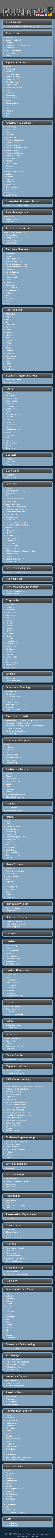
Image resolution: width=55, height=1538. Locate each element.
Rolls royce (10, 1049)
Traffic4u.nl (10, 1449)
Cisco (8, 322)
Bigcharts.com (11, 398)
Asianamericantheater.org (16, 232)
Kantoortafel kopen (13, 380)
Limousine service (13, 1070)
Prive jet (9, 1235)
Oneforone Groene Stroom (16, 731)
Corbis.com (10, 409)
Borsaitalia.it (11, 404)
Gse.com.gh (11, 419)
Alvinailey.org (11, 137)
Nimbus (9, 1203)
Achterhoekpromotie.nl (15, 1248)
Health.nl (9, 1431)
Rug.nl (8, 100)
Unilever (9, 361)
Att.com (9, 169)
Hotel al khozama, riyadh (15, 924)
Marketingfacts (11, 1402)
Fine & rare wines (13, 697)
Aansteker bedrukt (13, 1038)
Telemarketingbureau (14, 961)
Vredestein (10, 369)
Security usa (11, 478)
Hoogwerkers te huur (14, 87)
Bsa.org (9, 496)
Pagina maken (32, 1534)
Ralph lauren (11, 897)
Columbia (9, 1296)
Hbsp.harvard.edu (13, 530)
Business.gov (11, 501)
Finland (9, 1304)
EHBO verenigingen (14, 1359)
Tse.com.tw (10, 448)
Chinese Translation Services (17, 507)
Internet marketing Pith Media (17, 1362)
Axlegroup (10, 977)
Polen (8, 1322)
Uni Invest (10, 359)
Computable (11, 1168)
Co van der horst (12, 951)
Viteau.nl (9, 106)
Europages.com (12, 517)
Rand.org (9, 654)
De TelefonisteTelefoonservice (17, 1102)
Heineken (9, 332)
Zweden (9, 1335)
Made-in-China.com (13, 240)
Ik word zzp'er (11, 1523)
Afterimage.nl (11, 1251)
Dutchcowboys (11, 1397)
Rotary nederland (13, 911)
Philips (8, 348)
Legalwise (10, 990)
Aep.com (9, 132)
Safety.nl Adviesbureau (15, 1367)
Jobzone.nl (10, 48)
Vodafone (9, 364)
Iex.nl (8, 90)
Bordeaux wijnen (12, 692)
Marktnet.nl (10, 53)
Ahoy (8, 393)
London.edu (10, 543)
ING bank (9, 335)
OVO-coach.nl (11, 98)
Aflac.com (10, 135)
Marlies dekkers (12, 887)
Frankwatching (11, 1399)
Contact (34, 1537)
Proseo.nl (9, 1497)
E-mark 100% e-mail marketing (18, 1181)
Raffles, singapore (13, 927)
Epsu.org (9, 752)
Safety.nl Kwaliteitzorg (14, 996)
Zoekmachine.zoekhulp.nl (16, 1460)
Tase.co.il (9, 446)
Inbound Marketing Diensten (17, 1105)
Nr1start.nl (10, 1491)
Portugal (9, 1325)
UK (7, 1330)
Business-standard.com (15, 499)
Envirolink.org (11, 514)
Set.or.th (9, 440)
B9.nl (8, 1476)
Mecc (8, 432)
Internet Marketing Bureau (16, 1107)
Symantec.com (12, 662)
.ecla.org (9, 747)
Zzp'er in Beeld (12, 1526)
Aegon (8, 317)
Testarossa (10, 707)
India (8, 1309)
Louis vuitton (11, 884)
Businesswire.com (13, 504)
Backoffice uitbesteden (15, 871)
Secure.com (10, 660)
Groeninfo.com (12, 1428)
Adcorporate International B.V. (17, 1142)
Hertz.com (10, 628)
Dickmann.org (11, 1253)
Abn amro (10, 216)
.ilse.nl (8, 1415)
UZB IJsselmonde (13, 1219)
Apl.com (9, 161)
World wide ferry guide (14, 681)
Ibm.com (9, 535)
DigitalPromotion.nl (13, 40)
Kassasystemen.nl (13, 430)
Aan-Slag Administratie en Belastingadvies (22, 27)
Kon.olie (9, 340)
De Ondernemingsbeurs (15, 1149)
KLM (8, 338)
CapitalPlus (10, 1097)
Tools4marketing (12, 1131)
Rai (7, 438)
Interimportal (11, 985)
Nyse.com (10, 435)
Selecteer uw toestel (14, 1237)
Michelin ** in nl (12, 702)
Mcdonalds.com (12, 641)
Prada (8, 895)
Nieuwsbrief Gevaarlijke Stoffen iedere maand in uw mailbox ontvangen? (26, 727)
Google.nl (9, 1426)
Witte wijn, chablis (13, 710)
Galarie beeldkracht (13, 1025)
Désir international (13, 781)
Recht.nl (9, 56)
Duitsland (9, 1301)
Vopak (8, 366)
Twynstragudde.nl (13, 855)
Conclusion (10, 325)
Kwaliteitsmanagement (15, 1386)
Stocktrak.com (11, 443)
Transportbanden (12, 1009)
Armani (9, 773)
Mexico (9, 1314)
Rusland (9, 1327)
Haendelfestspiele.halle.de (16, 837)
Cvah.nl (9, 824)
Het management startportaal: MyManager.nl (23, 721)
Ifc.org (8, 636)
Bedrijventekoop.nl (13, 74)
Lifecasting (10, 792)
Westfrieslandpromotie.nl (15, 1261)
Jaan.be (9, 1436)
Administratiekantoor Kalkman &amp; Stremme (24, 1086)
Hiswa (8, 422)
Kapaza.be (10, 842)
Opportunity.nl (11, 95)
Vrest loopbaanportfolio (15, 1014)
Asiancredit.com (12, 235)
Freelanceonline (12, 983)
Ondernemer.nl (12, 1404)
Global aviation (12, 1232)
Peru (8, 1319)
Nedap (8, 343)
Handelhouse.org (12, 839)
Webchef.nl (10, 1510)
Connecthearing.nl (13, 79)
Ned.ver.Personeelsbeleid (16, 1365)
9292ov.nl (9, 37)
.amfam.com (11, 127)
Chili (7, 1293)
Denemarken (11, 1299)
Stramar (9, 1128)
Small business (12, 1272)
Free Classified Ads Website (17, 525)
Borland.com (11, 615)
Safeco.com (10, 184)
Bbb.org (9, 488)
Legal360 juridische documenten (18, 1115)
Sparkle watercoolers (14, 1126)
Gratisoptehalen (12, 1184)
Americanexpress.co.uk (15, 140)
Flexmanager (11, 980)
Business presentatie (14, 262)
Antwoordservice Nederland (17, 1089)
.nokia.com (10, 607)
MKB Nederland (12, 382)
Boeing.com (10, 612)
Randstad (9, 353)
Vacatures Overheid (13, 734)
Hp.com (9, 533)
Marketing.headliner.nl (14, 1489)
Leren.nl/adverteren (13, 50)
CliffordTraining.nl (13, 77)
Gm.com (9, 626)
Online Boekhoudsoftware (16, 1120)
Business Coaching (13, 1092)
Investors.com (11, 541)
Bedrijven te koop (13, 1144)
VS (7, 1333)
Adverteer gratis (12, 1179)
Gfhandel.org (11, 832)
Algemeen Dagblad (13, 1006)
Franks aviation (12, 1229)
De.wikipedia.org (12, 829)
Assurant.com (11, 164)
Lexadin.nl (10, 93)
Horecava (9, 459)
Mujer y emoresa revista (15, 794)
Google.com (11, 43)
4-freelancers (11, 975)
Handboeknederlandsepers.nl (17, 45)
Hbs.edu (9, 528)
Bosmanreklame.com (14, 908)
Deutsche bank (12, 219)
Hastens (9, 953)
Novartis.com (11, 646)
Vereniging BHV (12, 1370)
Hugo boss (10, 789)
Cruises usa (10, 678)
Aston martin (11, 1041)
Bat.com (9, 174)
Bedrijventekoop (12, 1147)
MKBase (9, 1152)
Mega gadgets (11, 808)
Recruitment (11, 993)
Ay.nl (8, 821)
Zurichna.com (11, 195)
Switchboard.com (13, 562)
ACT (8, 1084)
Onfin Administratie (13, 1118)
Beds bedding (11, 946)
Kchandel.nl (10, 845)
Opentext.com (11, 649)
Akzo (8, 319)
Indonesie (10, 1312)
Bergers (9, 948)
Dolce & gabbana (13, 779)
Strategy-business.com (15, 559)
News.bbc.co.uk (12, 760)
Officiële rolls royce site (15, 1046)
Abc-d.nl (9, 66)
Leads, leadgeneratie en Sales (18, 1112)
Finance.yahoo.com (13, 414)
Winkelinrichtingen (13, 964)
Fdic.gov (9, 623)
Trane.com (10, 190)
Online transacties (13, 1123)
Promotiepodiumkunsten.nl (16, 1258)
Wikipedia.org (11, 763)
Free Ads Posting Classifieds (17, 522)
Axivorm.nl (10, 72)
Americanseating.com (14, 150)
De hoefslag (10, 694)
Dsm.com (9, 412)
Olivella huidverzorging (15, 797)
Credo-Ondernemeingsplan (16, 264)
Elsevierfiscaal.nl (12, 82)
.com (8, 744)
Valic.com (9, 192)
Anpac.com (10, 158)
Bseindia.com (11, 406)
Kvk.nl (8, 114)
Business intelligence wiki (16, 572)
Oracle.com (10, 652)
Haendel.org (11, 834)
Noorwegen (10, 1317)
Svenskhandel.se (12, 853)
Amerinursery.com (13, 156)
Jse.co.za (9, 427)
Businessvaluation (13, 1094)
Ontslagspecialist (12, 1155)
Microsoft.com (11, 644)
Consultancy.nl (11, 1099)
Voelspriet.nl (11, 1454)
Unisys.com (10, 667)
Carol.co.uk (10, 750)
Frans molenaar (12, 876)
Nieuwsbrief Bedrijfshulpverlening (19, 723)
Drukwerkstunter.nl (13, 1256)
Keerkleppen (11, 1441)
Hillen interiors (11, 956)
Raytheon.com (11, 657)
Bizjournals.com (12, 494)
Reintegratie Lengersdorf (15, 1205)
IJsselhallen (10, 462)
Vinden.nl (9, 1452)
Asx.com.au (10, 396)
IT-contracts (10, 988)
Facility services (12, 1423)
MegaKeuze (10, 1189)
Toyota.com (10, 665)
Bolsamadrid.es (12, 401)
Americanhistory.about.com (16, 148)
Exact (8, 330)
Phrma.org (10, 182)
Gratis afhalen (11, 275)
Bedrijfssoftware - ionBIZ (15, 491)
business (27, 11)
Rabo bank (10, 222)
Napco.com (10, 179)
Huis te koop (11, 1187)
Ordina (8, 346)
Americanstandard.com (15, 153)
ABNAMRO (10, 314)
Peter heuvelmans (13, 959)
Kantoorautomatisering (15, 1110)
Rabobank (10, 351)
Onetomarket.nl (12, 1447)
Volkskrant (10, 1012)
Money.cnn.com (12, 546)
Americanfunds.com (14, 143)
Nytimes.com (11, 548)
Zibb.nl (8, 116)
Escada (9, 784)
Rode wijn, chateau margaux (17, 705)
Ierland (8, 1306)
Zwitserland (10, 1338)
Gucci (8, 787)
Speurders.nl (11, 850)
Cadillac (9, 1044)
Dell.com (9, 620)
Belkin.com (10, 610)
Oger (8, 892)
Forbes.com (10, 520)
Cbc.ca (8, 618)
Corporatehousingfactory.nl (16, 509)
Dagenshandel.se (13, 826)
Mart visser (10, 889)
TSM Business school (14, 1060)
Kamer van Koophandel (15, 1383)
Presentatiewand (12, 464)
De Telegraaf (11, 327)
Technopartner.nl (12, 103)
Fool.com (9, 417)
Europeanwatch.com (14, 757)
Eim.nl (8, 108)
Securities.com (12, 243)
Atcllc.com (10, 166)
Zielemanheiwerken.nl (14, 810)
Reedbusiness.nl (12, 554)
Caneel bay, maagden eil (15, 921)
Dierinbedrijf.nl (11, 269)
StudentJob (10, 1157)
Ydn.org (9, 858)
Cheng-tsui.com (12, 238)
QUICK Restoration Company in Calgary (22, 551)
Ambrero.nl (10, 69)
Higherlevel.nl (11, 85)
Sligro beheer (11, 356)
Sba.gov (9, 556)
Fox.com (9, 177)
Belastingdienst (12, 1381)
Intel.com (9, 639)
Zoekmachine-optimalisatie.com (18, 1457)
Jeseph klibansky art (14, 1028)
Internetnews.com (13, 538)
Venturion (9, 1208)
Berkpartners (11, 1200)
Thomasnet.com (12, 187)
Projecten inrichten (13, 594)
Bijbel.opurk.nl (11, 1420)
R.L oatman (10, 475)
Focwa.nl (9, 111)
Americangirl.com (13, 145)
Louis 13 (9, 699)
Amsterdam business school (17, 206)
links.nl (21, 1534)
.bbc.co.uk (10, 605)
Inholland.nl (10, 425)
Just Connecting (12, 1349)
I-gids (8, 1433)
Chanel (9, 776)
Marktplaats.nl (11, 847)
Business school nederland (16, 591)
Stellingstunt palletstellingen (17, 1274)
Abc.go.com (10, 130)
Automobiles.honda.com (15, 171)
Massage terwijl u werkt (15, 1073)
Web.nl (8, 1507)
